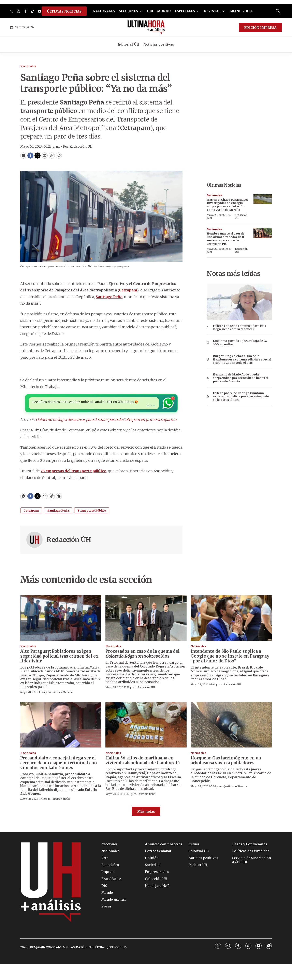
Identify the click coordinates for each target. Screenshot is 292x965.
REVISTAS (212, 11)
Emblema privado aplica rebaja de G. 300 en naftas (240, 342)
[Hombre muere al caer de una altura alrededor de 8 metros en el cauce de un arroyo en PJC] (262, 233)
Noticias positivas (158, 44)
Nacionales (28, 66)
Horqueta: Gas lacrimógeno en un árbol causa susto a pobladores (226, 761)
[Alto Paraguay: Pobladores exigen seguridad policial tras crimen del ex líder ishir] (60, 619)
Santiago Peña (58, 511)
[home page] (146, 27)
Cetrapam (31, 511)
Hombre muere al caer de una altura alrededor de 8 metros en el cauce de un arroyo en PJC (226, 238)
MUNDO (164, 11)
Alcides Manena (63, 693)
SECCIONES (128, 11)
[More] (141, 11)
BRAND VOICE (241, 11)
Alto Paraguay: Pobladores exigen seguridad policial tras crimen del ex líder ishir (59, 657)
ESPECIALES (185, 11)
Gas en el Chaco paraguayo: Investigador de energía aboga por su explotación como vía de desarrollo (227, 205)
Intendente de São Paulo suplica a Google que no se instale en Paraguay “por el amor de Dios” (230, 657)
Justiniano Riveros (235, 787)
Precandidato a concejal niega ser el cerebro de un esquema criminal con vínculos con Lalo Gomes (58, 763)
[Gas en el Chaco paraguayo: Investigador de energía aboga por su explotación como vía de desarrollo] (262, 199)
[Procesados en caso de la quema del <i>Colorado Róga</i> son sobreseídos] (146, 619)
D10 (150, 11)
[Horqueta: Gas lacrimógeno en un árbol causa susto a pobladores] (231, 726)
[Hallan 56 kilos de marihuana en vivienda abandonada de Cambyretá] (146, 726)
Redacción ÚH (69, 541)
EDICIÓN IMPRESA (260, 28)
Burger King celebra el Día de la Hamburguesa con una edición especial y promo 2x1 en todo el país (242, 359)
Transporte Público (91, 511)
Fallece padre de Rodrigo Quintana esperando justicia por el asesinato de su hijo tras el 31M (241, 396)
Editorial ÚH (128, 44)
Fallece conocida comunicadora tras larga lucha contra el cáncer (239, 327)
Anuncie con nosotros (163, 845)
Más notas (146, 812)
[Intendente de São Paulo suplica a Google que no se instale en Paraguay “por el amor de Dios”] (231, 619)
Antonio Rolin (147, 795)
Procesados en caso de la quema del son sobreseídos (142, 655)
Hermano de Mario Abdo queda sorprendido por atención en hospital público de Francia (240, 378)
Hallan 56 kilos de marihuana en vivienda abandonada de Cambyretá (142, 761)
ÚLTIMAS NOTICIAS (64, 11)
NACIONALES (104, 11)
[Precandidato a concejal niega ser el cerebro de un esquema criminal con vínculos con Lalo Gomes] (60, 726)
